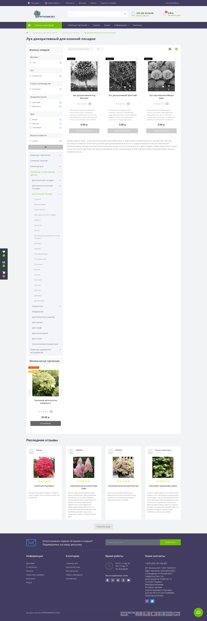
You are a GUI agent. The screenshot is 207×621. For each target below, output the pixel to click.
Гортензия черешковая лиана (163, 486)
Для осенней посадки (70, 33)
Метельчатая (72, 571)
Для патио (37, 338)
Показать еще (103, 526)
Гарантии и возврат (108, 3)
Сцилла (37, 274)
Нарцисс (37, 248)
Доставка (82, 3)
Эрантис (37, 290)
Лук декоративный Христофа (123, 95)
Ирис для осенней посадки (45, 215)
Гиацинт (37, 199)
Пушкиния (38, 264)
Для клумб (37, 328)
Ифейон (37, 220)
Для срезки (37, 322)
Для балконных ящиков (43, 317)
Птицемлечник (40, 259)
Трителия (38, 280)
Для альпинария (40, 333)
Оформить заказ (174, 15)
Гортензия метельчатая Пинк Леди (83, 487)
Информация (121, 25)
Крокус (37, 230)
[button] (34, 3)
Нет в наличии (84, 131)
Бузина (96, 25)
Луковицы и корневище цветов (45, 33)
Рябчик (37, 269)
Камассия (38, 225)
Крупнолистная (73, 567)
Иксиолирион (39, 209)
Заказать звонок (142, 15)
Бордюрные (38, 311)
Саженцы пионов (39, 160)
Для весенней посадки (43, 180)
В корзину (45, 423)
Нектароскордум (41, 254)
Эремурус (38, 295)
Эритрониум (39, 300)
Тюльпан (37, 285)
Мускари (37, 243)
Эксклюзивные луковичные (45, 344)
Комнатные (37, 306)
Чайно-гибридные (74, 575)
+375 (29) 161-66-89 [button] (156, 563)
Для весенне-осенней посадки (42, 187)
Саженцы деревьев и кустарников (40, 351)
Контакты (137, 25)
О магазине (69, 3)
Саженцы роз (36, 166)
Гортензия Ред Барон (44, 486)
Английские (71, 578)
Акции (107, 25)
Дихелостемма (40, 204)
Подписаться (170, 542)
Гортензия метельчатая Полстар (123, 486)
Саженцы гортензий (78, 25)
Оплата (93, 3)
